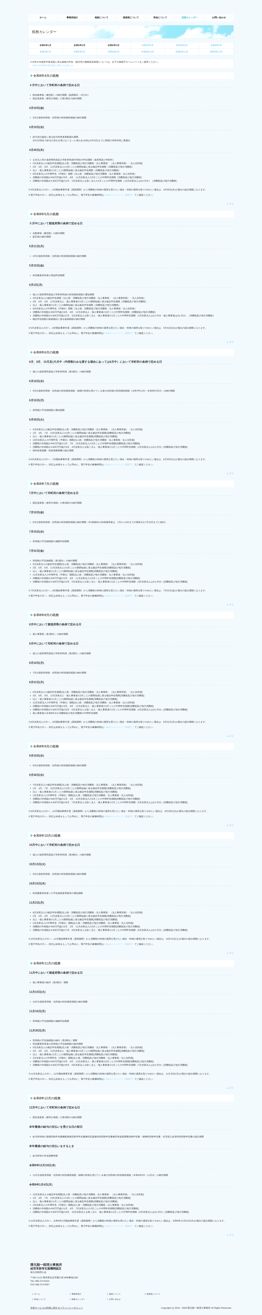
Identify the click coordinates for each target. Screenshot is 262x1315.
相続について (101, 17)
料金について (160, 17)
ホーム (43, 17)
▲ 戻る (230, 203)
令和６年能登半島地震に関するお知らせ (52, 65)
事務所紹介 (72, 17)
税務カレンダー (190, 17)
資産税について (131, 17)
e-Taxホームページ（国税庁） (119, 195)
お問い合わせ (219, 17)
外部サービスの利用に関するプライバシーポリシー (56, 1308)
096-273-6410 (42, 1281)
